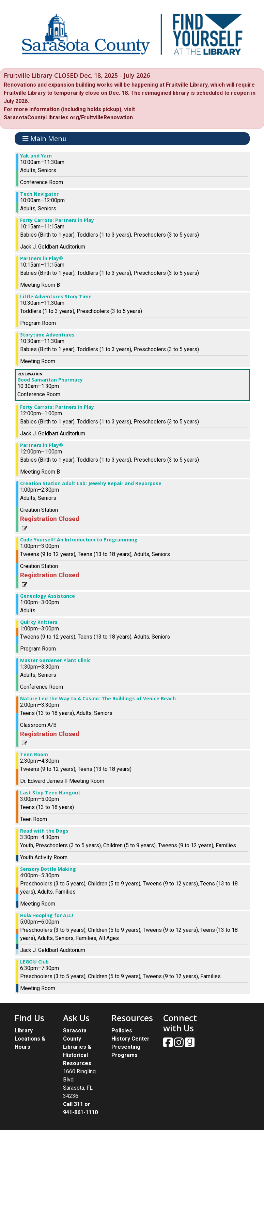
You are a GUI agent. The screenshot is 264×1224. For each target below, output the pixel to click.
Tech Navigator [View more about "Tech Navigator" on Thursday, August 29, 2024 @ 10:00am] (39, 194)
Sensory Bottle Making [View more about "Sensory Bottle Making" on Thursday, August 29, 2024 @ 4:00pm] (48, 869)
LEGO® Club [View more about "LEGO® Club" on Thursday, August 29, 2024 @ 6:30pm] (34, 961)
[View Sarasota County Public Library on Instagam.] (179, 1044)
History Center (130, 1038)
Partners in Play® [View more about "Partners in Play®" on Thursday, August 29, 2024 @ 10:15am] (41, 258)
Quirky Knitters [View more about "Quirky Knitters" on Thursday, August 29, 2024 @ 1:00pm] (39, 622)
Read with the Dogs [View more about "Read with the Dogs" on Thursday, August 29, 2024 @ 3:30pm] (44, 831)
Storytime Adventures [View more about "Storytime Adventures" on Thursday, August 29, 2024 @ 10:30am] (47, 334)
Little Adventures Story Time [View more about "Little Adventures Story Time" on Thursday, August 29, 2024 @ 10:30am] (56, 296)
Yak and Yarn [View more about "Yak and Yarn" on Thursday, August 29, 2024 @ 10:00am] (36, 155)
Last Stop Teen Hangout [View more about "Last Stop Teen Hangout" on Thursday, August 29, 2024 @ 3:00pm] (50, 792)
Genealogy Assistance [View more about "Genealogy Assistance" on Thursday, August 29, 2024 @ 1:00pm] (47, 596)
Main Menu (44, 138)
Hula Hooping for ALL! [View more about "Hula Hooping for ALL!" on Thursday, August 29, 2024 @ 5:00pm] (46, 915)
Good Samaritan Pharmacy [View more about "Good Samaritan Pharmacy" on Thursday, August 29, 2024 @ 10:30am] (50, 379)
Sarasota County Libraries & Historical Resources (77, 1046)
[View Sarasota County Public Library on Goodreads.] (190, 1044)
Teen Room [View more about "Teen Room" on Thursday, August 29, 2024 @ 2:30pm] (34, 754)
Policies (121, 1030)
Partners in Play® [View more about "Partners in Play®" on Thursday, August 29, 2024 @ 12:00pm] (41, 445)
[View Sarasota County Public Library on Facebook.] (168, 1044)
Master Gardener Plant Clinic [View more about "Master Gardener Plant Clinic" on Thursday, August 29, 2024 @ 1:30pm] (55, 660)
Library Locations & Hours (30, 1038)
